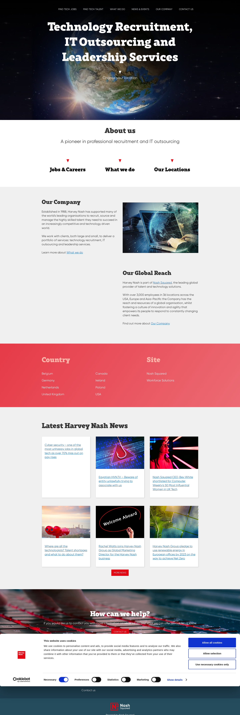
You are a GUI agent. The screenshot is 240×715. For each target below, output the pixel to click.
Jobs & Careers (68, 169)
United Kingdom (53, 394)
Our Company (164, 9)
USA (98, 394)
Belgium (47, 373)
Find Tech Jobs (67, 9)
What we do (117, 9)
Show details (175, 708)
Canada (102, 373)
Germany (48, 380)
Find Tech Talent (93, 9)
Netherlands (50, 387)
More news (120, 572)
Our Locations (172, 169)
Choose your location (120, 78)
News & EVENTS (140, 9)
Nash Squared (162, 282)
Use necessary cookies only (212, 693)
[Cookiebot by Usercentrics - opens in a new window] (21, 708)
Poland (100, 387)
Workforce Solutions (160, 380)
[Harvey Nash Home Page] (38, 5)
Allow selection (212, 682)
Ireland (100, 380)
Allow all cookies (212, 671)
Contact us (186, 9)
